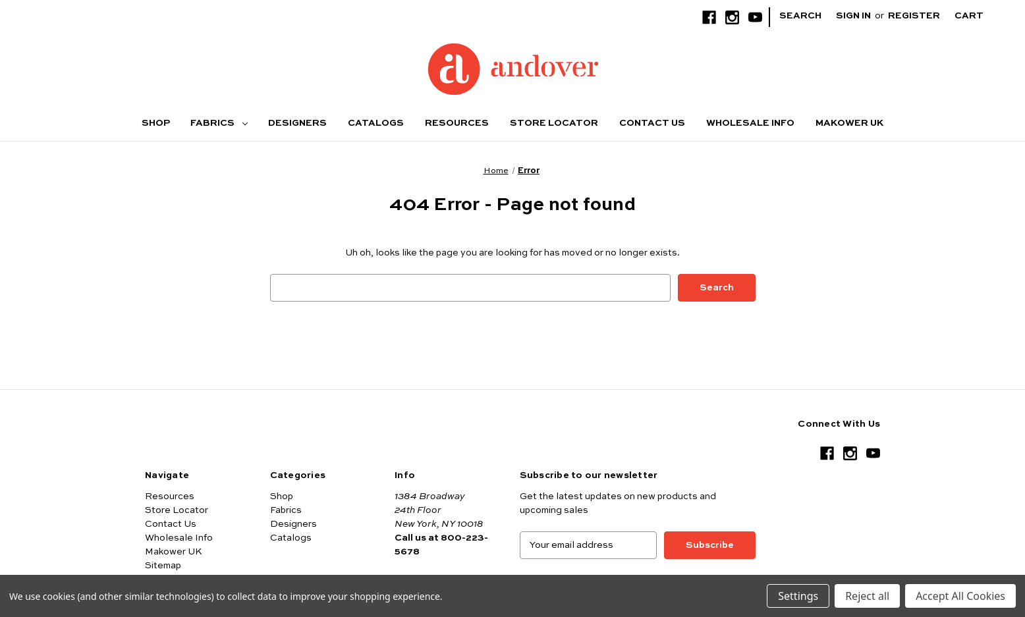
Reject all (867, 596)
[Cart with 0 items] (979, 16)
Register (914, 15)
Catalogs (376, 123)
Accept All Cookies (960, 596)
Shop (156, 123)
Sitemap (163, 565)
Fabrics (218, 123)
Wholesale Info (750, 123)
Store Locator (554, 123)
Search (800, 15)
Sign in (853, 15)
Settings (798, 596)
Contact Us (652, 123)
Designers (297, 123)
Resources (457, 123)
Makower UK (849, 123)
